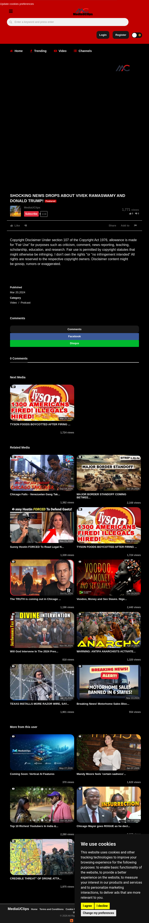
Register (120, 34)
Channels (83, 51)
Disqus (74, 343)
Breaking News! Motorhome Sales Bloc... (103, 703)
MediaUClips (32, 207)
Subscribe (31, 213)
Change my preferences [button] (98, 913)
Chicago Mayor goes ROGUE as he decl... (103, 826)
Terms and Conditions (51, 909)
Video (60, 51)
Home (16, 51)
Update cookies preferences (17, 3)
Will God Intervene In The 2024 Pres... (34, 651)
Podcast (26, 302)
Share (112, 225)
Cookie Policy (73, 909)
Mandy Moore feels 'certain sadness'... (101, 774)
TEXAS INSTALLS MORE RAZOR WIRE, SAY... (39, 703)
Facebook (74, 336)
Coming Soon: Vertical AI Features (32, 774)
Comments (74, 329)
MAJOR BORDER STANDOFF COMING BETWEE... (101, 496)
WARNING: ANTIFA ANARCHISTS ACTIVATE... (106, 651)
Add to (125, 225)
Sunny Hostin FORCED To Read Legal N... (37, 546)
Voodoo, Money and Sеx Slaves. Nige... (102, 599)
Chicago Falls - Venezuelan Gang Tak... (35, 494)
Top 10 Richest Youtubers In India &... (34, 826)
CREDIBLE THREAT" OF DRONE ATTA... (36, 878)
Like (15, 225)
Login (103, 34)
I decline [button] (102, 905)
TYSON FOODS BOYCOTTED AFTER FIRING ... (40, 424)
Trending (38, 51)
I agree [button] (87, 905)
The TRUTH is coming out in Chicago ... (35, 599)
